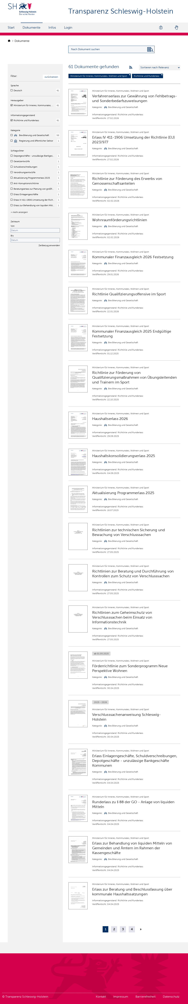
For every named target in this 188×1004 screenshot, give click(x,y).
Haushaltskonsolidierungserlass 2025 (123, 456)
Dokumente (31, 27)
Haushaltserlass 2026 (110, 419)
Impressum (120, 996)
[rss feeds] (130, 67)
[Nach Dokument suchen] (150, 49)
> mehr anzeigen (19, 212)
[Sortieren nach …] (159, 67)
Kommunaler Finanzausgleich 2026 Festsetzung (132, 257)
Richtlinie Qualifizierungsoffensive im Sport (129, 294)
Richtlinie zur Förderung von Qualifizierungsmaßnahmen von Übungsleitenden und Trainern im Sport (134, 377)
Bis (12, 235)
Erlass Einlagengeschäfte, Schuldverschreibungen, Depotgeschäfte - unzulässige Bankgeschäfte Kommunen (134, 760)
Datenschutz (171, 996)
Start (11, 27)
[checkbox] (11, 90)
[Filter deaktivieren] (130, 75)
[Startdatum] (35, 230)
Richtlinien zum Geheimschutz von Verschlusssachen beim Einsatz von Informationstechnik (122, 617)
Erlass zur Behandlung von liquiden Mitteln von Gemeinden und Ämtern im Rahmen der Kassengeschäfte (132, 848)
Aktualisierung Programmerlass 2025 (123, 493)
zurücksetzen (51, 77)
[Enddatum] (35, 240)
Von (13, 226)
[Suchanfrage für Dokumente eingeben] (111, 49)
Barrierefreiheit (145, 996)
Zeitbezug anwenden (49, 245)
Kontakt (101, 996)
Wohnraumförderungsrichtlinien (119, 220)
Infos (52, 27)
